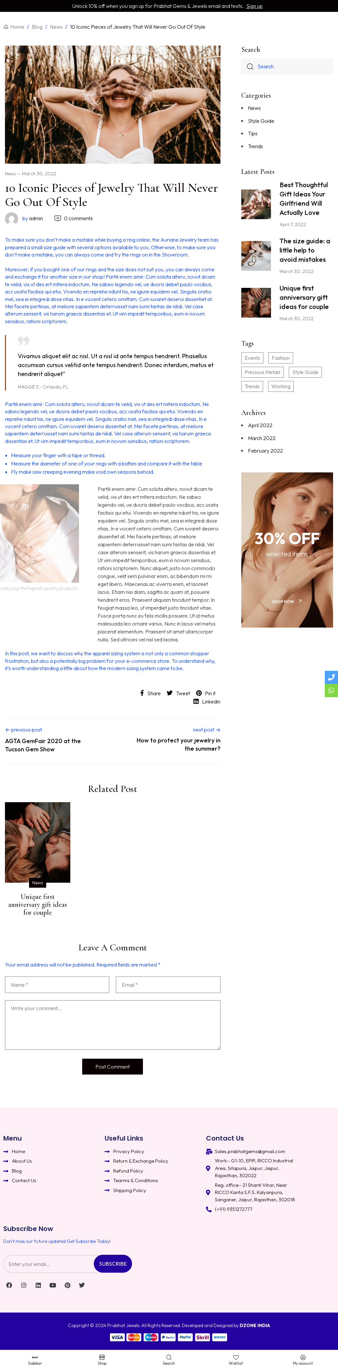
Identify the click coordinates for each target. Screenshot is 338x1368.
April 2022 (260, 425)
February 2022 (265, 450)
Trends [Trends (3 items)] (252, 386)
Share (150, 693)
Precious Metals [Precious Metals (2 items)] (263, 372)
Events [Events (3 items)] (252, 358)
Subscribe (113, 1263)
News (10, 174)
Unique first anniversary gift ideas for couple (37, 904)
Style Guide (261, 121)
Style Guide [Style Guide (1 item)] (305, 372)
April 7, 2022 (293, 224)
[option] (37, 861)
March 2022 (262, 438)
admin (24, 218)
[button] (287, 602)
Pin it (206, 693)
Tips (252, 133)
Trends (255, 146)
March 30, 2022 (39, 174)
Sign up (254, 6)
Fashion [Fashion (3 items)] (281, 358)
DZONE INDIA (255, 1325)
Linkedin (206, 701)
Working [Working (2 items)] (280, 386)
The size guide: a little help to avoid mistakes (305, 250)
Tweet (178, 693)
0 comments (73, 218)
